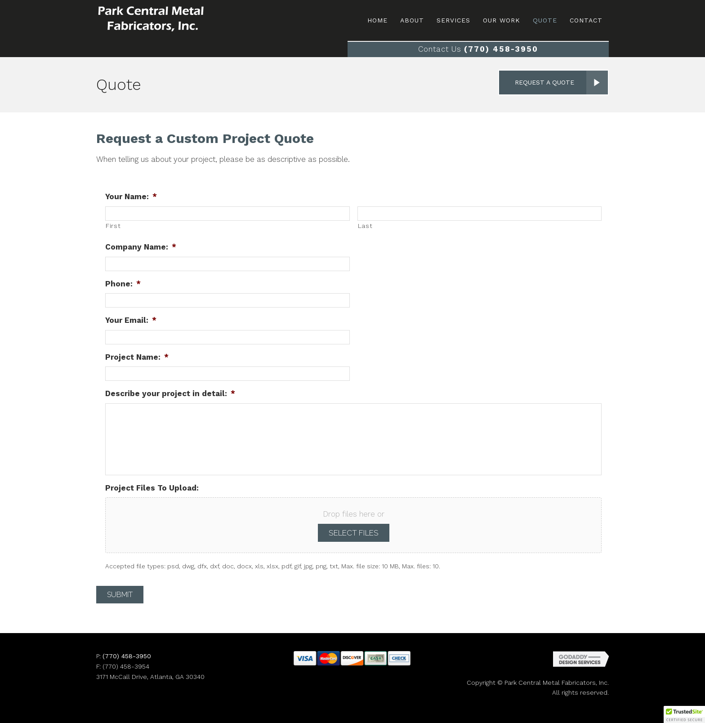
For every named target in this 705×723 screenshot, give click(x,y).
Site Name (168, 19)
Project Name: (137, 357)
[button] (684, 714)
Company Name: (140, 246)
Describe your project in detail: (170, 393)
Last (365, 225)
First (113, 225)
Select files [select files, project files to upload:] (354, 532)
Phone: (123, 283)
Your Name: (131, 196)
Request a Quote (544, 82)
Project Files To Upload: (152, 487)
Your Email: (130, 320)
